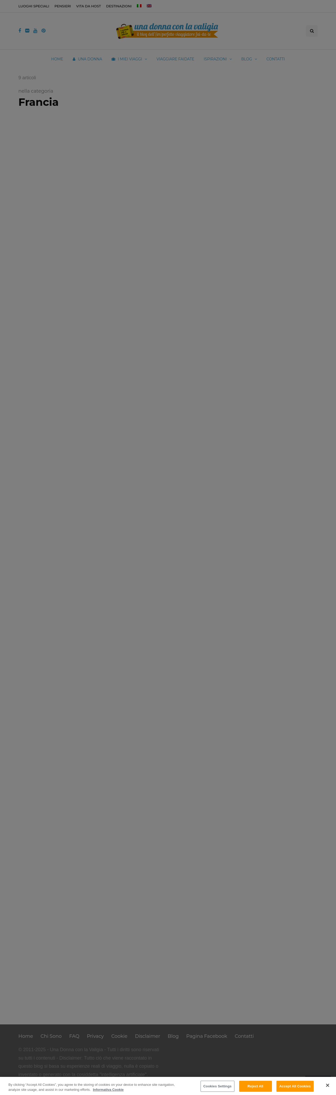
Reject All (255, 1086)
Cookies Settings (217, 1086)
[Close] (327, 1085)
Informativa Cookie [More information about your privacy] (108, 1090)
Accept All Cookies (295, 1086)
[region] (168, 1086)
